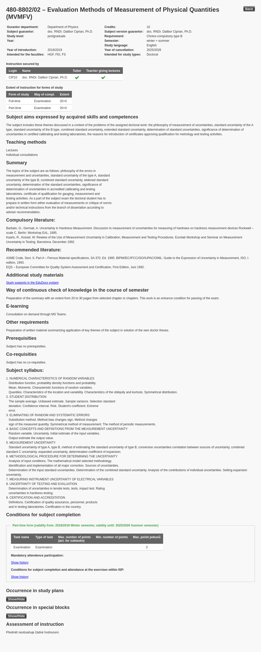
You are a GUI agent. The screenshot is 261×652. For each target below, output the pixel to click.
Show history (20, 562)
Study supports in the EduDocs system (32, 282)
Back (249, 9)
